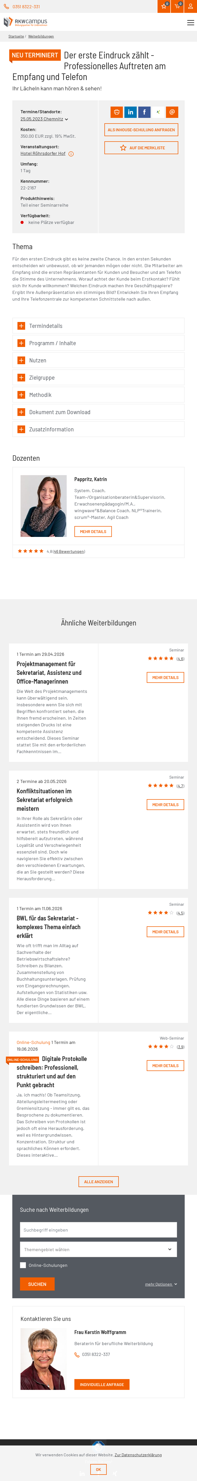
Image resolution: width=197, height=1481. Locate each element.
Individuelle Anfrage (102, 1384)
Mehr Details (93, 531)
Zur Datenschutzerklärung (138, 1454)
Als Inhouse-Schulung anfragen (141, 129)
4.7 (180, 785)
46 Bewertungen (69, 551)
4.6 (180, 658)
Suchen (37, 1284)
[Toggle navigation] (190, 22)
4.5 (180, 912)
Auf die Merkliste (142, 147)
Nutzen (31, 360)
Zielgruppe (36, 377)
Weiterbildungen (41, 36)
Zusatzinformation (45, 429)
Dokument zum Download (54, 412)
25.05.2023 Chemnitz (42, 118)
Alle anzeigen (98, 1181)
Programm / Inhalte (46, 343)
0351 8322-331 (26, 6)
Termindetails (39, 326)
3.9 (180, 1046)
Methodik (34, 395)
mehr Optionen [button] (161, 1284)
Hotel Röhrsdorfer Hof (43, 153)
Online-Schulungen (48, 1265)
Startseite (16, 36)
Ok (98, 1469)
